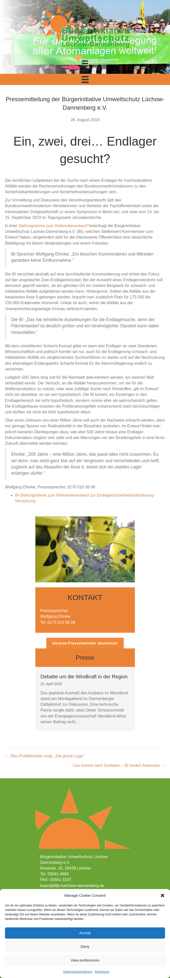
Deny (85, 946)
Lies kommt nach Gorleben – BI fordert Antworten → (119, 765)
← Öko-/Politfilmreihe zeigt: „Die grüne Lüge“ (44, 756)
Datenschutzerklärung (77, 972)
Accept (85, 933)
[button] (162, 895)
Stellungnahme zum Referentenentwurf (53, 226)
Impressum (102, 972)
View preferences (85, 960)
